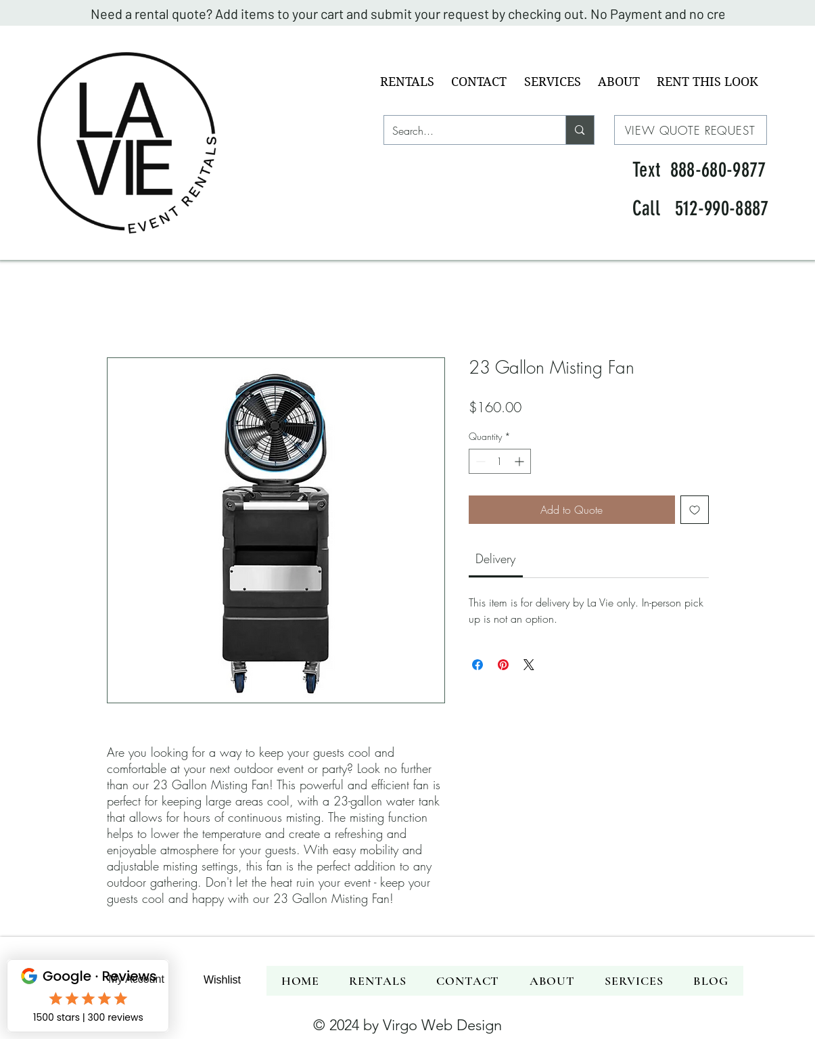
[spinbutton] (500, 461)
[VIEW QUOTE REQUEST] (690, 130)
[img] (135, 255)
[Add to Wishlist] (694, 509)
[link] (495, 558)
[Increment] (520, 461)
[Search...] (465, 131)
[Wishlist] (222, 980)
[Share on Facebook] (477, 665)
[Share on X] (529, 665)
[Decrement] (479, 461)
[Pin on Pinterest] (503, 665)
